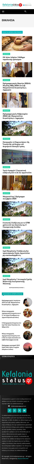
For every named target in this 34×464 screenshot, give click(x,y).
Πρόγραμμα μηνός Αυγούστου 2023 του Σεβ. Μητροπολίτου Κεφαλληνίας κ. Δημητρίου (11, 302)
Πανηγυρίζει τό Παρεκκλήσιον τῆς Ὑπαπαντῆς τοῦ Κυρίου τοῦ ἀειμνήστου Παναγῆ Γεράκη (16, 144)
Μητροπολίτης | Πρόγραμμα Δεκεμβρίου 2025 (14, 197)
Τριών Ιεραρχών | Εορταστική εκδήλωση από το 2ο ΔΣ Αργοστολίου (17, 171)
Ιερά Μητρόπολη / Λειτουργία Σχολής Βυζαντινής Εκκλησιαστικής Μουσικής (17, 281)
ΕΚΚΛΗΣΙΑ (6, 54)
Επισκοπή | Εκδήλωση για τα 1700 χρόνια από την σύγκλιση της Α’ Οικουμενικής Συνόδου (16, 225)
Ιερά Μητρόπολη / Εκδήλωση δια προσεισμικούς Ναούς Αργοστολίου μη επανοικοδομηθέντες (16, 253)
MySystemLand (23, 458)
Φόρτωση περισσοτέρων (17, 287)
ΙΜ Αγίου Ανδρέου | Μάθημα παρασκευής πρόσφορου (14, 58)
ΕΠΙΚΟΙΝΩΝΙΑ (8, 356)
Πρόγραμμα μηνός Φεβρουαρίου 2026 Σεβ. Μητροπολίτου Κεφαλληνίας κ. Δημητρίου (15, 116)
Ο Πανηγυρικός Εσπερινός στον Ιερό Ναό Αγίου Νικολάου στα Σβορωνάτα (11, 325)
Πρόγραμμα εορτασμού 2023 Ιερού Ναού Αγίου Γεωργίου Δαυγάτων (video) (11, 347)
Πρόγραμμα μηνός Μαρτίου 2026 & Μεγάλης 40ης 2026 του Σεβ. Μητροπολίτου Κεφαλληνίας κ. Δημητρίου (17, 86)
